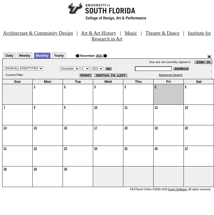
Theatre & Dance (162, 33)
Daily (9, 56)
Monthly (42, 56)
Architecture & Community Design (38, 33)
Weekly (24, 56)
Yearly (59, 56)
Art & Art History (98, 33)
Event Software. (178, 189)
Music (131, 33)
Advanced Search (171, 75)
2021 (99, 55)
